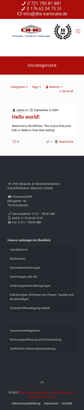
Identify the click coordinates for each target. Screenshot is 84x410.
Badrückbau (18, 258)
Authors (54, 87)
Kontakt (67, 403)
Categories (20, 87)
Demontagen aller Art (23, 276)
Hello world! (25, 117)
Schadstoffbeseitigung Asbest (30, 308)
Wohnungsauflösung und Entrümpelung (35, 339)
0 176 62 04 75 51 (44, 8)
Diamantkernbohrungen (25, 267)
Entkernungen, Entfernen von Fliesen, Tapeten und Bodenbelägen (42, 297)
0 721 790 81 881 (44, 3)
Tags (37, 87)
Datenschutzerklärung (26, 403)
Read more (66, 141)
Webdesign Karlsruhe (34, 392)
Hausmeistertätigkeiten (25, 330)
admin (21, 110)
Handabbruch (19, 249)
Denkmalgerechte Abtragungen (30, 285)
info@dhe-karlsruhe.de (45, 13)
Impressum (51, 403)
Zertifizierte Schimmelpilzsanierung (32, 348)
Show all (65, 91)
